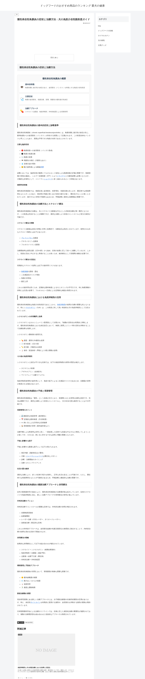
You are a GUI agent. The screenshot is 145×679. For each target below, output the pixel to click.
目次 (52, 57)
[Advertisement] (54, 38)
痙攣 (42, 167)
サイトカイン (36, 602)
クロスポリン (31, 307)
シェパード (48, 179)
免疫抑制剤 (61, 305)
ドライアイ (61, 176)
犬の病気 (21, 622)
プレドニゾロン (27, 238)
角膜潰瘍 (24, 271)
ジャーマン (30, 456)
